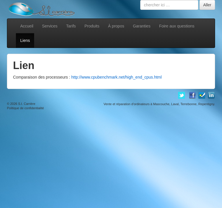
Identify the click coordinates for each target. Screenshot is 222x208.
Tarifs (71, 26)
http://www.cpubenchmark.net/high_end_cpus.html (116, 77)
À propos (116, 26)
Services (50, 26)
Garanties (142, 26)
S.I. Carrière (26, 103)
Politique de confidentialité (25, 108)
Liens (25, 40)
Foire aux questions (176, 26)
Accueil (26, 26)
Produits (91, 26)
